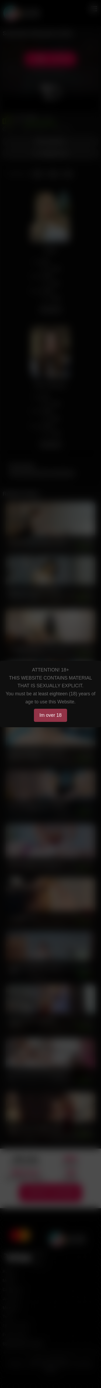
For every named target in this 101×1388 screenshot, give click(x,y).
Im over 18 (50, 715)
